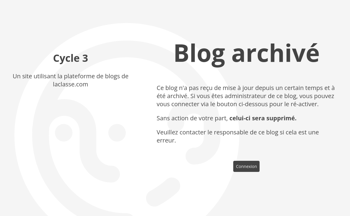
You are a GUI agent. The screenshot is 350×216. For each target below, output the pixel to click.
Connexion (246, 166)
